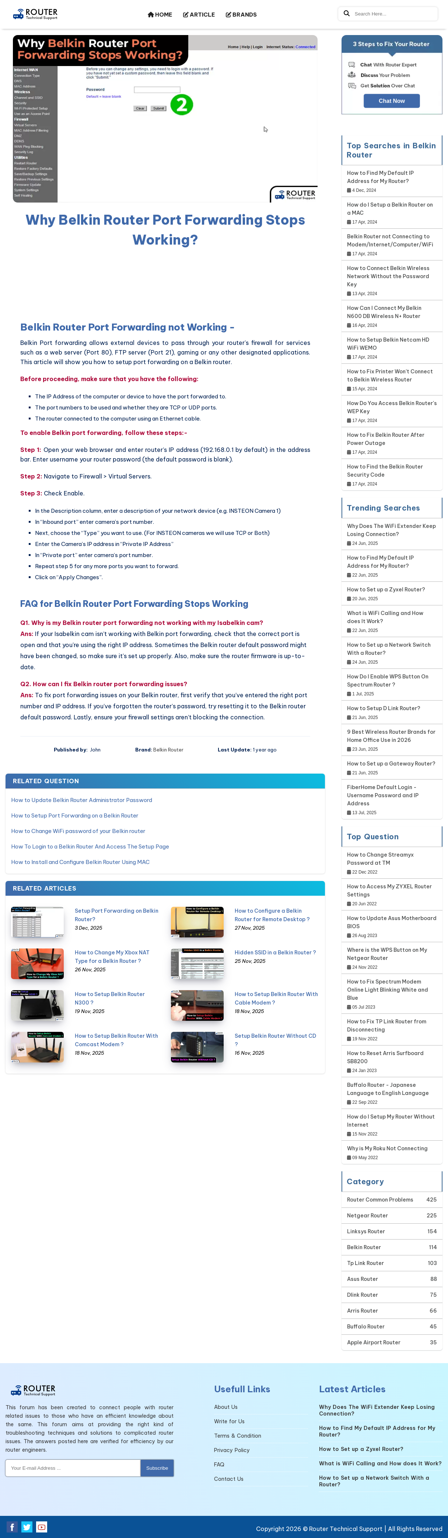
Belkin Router (168, 750)
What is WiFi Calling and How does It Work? (385, 617)
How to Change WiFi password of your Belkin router (78, 830)
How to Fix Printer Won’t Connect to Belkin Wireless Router (390, 375)
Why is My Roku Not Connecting (387, 1148)
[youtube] (41, 1526)
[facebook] (12, 1526)
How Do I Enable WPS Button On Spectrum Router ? (387, 680)
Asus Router (362, 1279)
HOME (160, 14)
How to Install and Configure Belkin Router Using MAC (80, 861)
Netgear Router (367, 1215)
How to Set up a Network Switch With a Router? (389, 649)
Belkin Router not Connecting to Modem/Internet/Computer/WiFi (390, 240)
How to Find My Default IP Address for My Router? (380, 177)
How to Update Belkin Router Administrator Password (81, 799)
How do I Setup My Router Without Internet (391, 1120)
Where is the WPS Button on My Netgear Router (387, 954)
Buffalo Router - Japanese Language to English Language (388, 1089)
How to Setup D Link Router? (383, 708)
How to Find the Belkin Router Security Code (385, 470)
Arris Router (362, 1310)
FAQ (219, 1464)
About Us (226, 1407)
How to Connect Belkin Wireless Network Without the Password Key (388, 276)
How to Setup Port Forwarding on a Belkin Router (75, 815)
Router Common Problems (380, 1199)
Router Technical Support (345, 1528)
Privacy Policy (232, 1450)
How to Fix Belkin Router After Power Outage (385, 439)
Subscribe (157, 1468)
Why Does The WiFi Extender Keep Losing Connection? (391, 530)
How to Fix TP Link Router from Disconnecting (386, 1025)
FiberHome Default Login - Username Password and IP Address (383, 795)
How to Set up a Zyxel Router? (386, 589)
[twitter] (26, 1526)
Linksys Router (366, 1231)
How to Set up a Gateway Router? (391, 763)
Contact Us (229, 1479)
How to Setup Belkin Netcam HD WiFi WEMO (388, 343)
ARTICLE (199, 14)
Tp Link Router (365, 1263)
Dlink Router (362, 1295)
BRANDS (241, 14)
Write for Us (229, 1421)
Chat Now (392, 100)
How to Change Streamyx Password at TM (380, 858)
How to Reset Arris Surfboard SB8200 (385, 1057)
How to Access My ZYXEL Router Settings (389, 890)
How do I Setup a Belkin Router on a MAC (390, 208)
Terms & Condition (237, 1435)
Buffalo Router (366, 1326)
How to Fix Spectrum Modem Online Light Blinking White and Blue (387, 989)
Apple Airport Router (373, 1342)
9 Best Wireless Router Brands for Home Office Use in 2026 (391, 736)
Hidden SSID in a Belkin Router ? (275, 952)
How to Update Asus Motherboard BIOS (392, 922)
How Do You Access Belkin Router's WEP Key (392, 407)
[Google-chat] (392, 81)
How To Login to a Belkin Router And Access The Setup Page (90, 846)
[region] (165, 282)
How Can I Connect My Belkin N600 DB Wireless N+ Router (384, 312)
